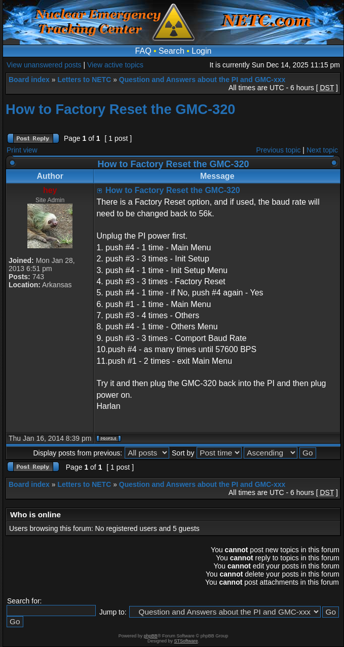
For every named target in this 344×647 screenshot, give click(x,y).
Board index (29, 79)
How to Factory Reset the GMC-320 (121, 109)
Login (201, 51)
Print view (22, 150)
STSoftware (186, 640)
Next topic (322, 150)
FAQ (143, 51)
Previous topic (278, 150)
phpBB (151, 635)
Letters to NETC (84, 79)
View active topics (115, 65)
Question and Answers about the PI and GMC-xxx (202, 79)
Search (171, 51)
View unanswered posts (44, 65)
